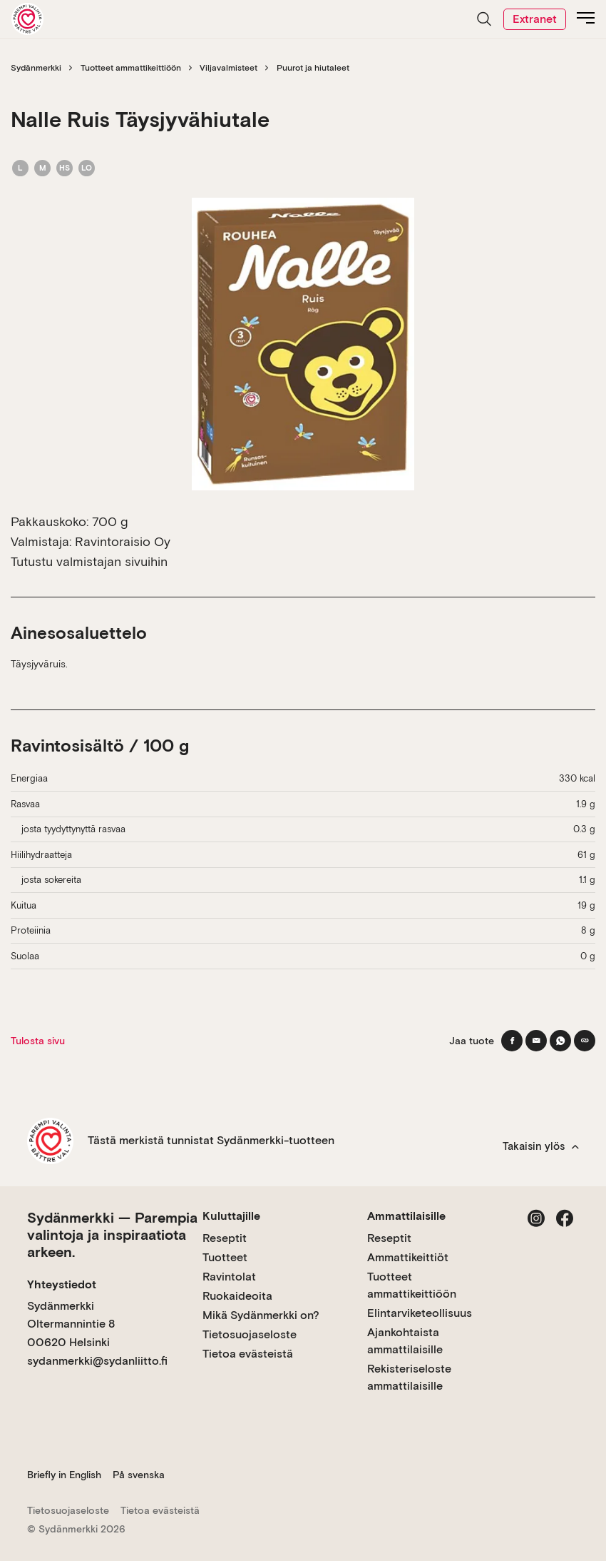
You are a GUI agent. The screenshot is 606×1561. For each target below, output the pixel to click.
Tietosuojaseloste (249, 1334)
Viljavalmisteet (228, 68)
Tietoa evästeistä (247, 1353)
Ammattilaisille (406, 1216)
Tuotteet (224, 1257)
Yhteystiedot (61, 1284)
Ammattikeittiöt (407, 1257)
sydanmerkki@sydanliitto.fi (97, 1361)
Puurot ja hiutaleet (313, 68)
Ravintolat (229, 1276)
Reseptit (224, 1238)
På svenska (139, 1474)
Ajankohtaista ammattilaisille (405, 1340)
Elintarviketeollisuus (419, 1313)
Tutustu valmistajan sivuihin (89, 561)
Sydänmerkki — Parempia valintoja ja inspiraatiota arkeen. (112, 1235)
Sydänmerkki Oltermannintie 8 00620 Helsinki (71, 1324)
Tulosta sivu (38, 1040)
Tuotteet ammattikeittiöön (131, 68)
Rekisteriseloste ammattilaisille (409, 1377)
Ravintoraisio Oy (122, 541)
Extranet (535, 19)
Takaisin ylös (541, 1146)
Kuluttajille (231, 1216)
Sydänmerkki (36, 68)
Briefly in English (64, 1474)
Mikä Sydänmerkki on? (260, 1315)
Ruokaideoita (237, 1296)
